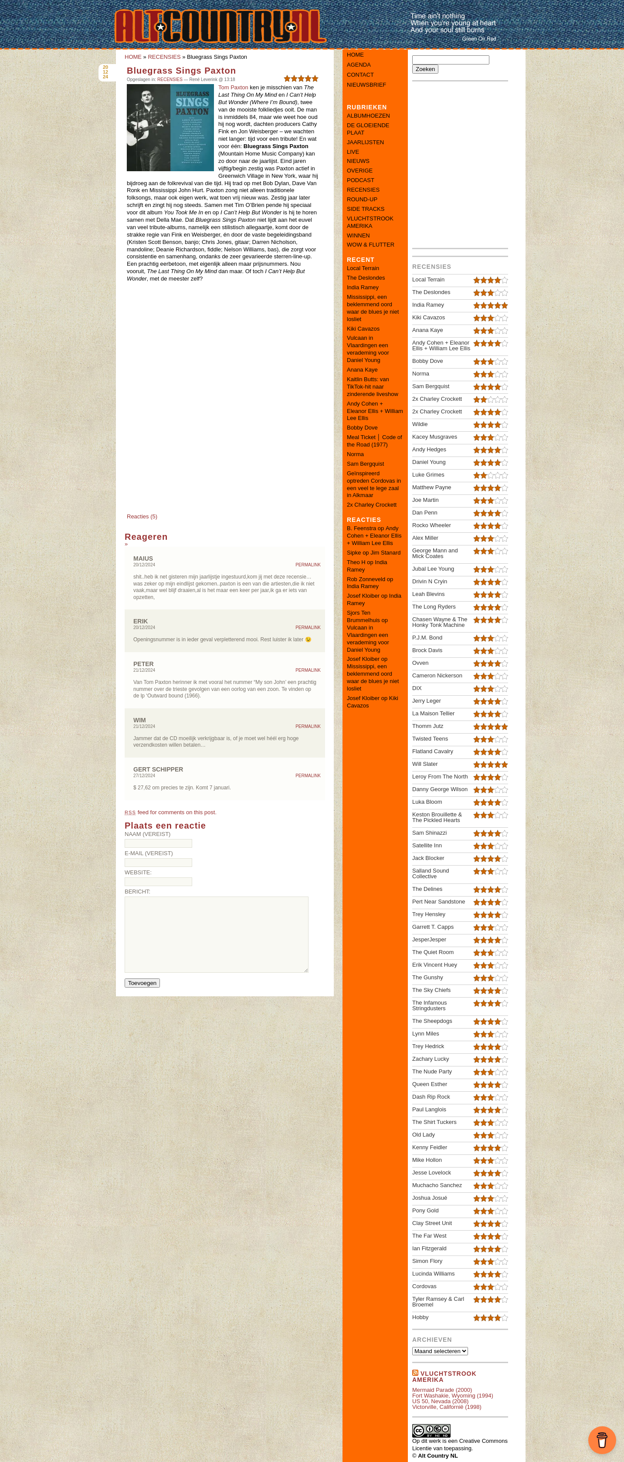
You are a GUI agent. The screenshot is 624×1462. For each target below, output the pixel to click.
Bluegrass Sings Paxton (181, 70)
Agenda (359, 64)
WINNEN (358, 235)
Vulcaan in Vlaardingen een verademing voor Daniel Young (368, 349)
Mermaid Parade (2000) (442, 1390)
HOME (133, 57)
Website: (138, 872)
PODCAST (360, 180)
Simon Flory (427, 1261)
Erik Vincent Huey (434, 964)
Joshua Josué (429, 1198)
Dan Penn (424, 512)
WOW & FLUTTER (370, 244)
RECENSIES (164, 57)
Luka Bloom (427, 802)
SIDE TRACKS (365, 209)
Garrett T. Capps (433, 927)
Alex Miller (425, 538)
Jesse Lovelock (431, 1172)
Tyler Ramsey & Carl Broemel (438, 1302)
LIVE (353, 152)
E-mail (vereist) (149, 853)
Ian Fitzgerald (429, 1248)
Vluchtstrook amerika (444, 1376)
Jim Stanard (385, 552)
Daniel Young (429, 462)
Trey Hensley (428, 914)
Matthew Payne (431, 487)
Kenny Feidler (429, 1147)
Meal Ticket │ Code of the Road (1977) (374, 441)
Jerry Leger (426, 700)
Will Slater (425, 764)
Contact (360, 74)
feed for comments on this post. (171, 812)
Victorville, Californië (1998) (447, 1407)
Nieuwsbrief (366, 84)
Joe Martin (425, 500)
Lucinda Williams (433, 1273)
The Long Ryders (434, 606)
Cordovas (424, 1286)
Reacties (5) (142, 516)
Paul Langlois (429, 1109)
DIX (417, 688)
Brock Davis (427, 650)
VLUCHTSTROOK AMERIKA (370, 222)
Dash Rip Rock (431, 1096)
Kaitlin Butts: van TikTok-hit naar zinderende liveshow (372, 386)
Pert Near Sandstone (438, 901)
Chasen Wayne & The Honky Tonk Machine (439, 622)
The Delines (427, 889)
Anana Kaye (362, 369)
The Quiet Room (433, 952)
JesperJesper (429, 939)
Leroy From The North (440, 776)
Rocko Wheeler (431, 525)
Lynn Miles (425, 1033)
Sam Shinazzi (429, 832)
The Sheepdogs (432, 1021)
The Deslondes (366, 277)
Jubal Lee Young (433, 568)
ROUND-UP (362, 199)
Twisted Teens (430, 738)
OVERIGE (360, 170)
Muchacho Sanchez (437, 1185)
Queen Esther (429, 1084)
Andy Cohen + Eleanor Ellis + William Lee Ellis (375, 411)
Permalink (308, 565)
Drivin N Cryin (429, 581)
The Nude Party (432, 1071)
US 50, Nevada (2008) (440, 1401)
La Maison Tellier (433, 713)
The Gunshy (427, 977)
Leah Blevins (428, 594)
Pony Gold (425, 1210)
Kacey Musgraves (434, 436)
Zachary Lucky (430, 1059)
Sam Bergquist (365, 463)
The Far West (429, 1235)
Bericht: (137, 891)
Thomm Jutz (428, 726)
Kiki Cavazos (363, 328)
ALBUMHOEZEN (368, 115)
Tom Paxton (233, 87)
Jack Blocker (428, 858)
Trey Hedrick (428, 1046)
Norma (355, 454)
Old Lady (423, 1134)
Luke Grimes (428, 474)
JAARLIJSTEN (365, 142)
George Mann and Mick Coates (435, 553)
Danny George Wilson (440, 789)
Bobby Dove (362, 427)
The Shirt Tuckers (434, 1122)
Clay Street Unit (432, 1223)
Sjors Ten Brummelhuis (363, 616)
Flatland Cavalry (432, 751)
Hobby (420, 1317)
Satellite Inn (427, 845)
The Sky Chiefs (431, 990)
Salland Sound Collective (430, 873)
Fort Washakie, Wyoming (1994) (452, 1395)
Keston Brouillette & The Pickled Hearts (437, 817)
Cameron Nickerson (437, 675)
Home (355, 54)
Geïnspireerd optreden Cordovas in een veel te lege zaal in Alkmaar (374, 484)
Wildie (419, 424)
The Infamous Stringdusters (429, 1005)
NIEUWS (358, 161)
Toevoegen (142, 983)
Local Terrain (363, 268)
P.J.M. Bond (427, 637)
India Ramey (363, 287)
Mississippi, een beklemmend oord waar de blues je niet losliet (373, 308)
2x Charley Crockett (372, 504)
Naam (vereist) (147, 834)
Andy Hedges (429, 449)
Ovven (420, 663)
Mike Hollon (427, 1160)
